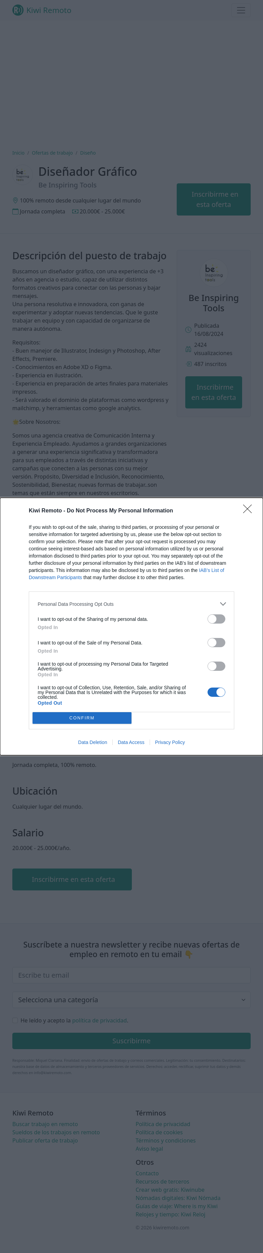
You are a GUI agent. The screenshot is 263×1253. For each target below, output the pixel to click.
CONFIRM (82, 717)
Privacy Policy (170, 742)
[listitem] (131, 604)
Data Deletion (92, 742)
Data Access (131, 742)
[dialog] (131, 626)
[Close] (249, 511)
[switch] (216, 619)
